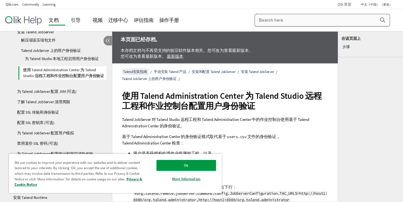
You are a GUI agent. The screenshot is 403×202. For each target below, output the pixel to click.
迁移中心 (118, 20)
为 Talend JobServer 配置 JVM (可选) (46, 91)
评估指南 (144, 20)
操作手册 (169, 20)
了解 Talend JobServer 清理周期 (43, 101)
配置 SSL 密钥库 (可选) (35, 122)
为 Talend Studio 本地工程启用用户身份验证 (62, 58)
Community (30, 4)
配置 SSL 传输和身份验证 (38, 112)
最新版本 (175, 56)
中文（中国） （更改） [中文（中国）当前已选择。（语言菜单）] (377, 4)
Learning (49, 4)
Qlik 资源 (344, 4)
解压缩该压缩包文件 (38, 40)
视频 (98, 20)
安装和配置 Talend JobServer (214, 71)
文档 (54, 20)
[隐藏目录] (108, 40)
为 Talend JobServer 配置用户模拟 (45, 133)
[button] (382, 20)
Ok (186, 165)
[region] (115, 173)
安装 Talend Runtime (30, 197)
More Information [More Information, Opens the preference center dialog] (186, 178)
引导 (76, 20)
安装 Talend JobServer (35, 32)
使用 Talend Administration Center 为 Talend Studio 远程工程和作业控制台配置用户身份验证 (63, 72)
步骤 (346, 46)
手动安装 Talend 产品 (170, 71)
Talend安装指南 (135, 71)
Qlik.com (12, 4)
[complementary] (370, 116)
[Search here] (322, 20)
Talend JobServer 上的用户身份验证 (51, 50)
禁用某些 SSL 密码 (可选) (37, 143)
